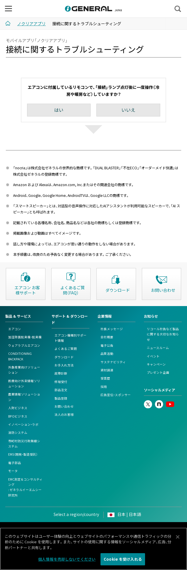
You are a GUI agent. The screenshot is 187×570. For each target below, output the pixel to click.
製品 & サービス (18, 316)
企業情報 (105, 316)
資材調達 (106, 370)
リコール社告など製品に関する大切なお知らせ (163, 334)
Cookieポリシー (108, 529)
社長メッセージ (111, 329)
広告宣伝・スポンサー (115, 395)
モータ (13, 471)
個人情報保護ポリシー (74, 529)
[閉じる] (177, 539)
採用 (103, 386)
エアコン (14, 329)
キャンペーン (156, 364)
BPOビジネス (17, 416)
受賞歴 (105, 378)
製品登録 (60, 398)
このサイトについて (37, 529)
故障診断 (60, 373)
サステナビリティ (113, 362)
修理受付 (60, 382)
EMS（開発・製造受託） (23, 454)
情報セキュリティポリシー (145, 529)
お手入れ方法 (64, 365)
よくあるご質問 (65, 348)
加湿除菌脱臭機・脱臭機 (25, 337)
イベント (153, 356)
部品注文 (60, 390)
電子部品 (14, 463)
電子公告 (106, 345)
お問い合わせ (64, 406)
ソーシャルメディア (159, 390)
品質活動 (106, 353)
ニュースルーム (158, 348)
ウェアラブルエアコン (24, 345)
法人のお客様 (64, 414)
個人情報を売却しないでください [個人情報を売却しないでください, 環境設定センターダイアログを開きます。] (67, 561)
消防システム (17, 432)
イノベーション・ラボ (23, 424)
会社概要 (106, 337)
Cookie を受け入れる (123, 561)
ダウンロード (64, 357)
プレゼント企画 (158, 372)
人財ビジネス (17, 408)
